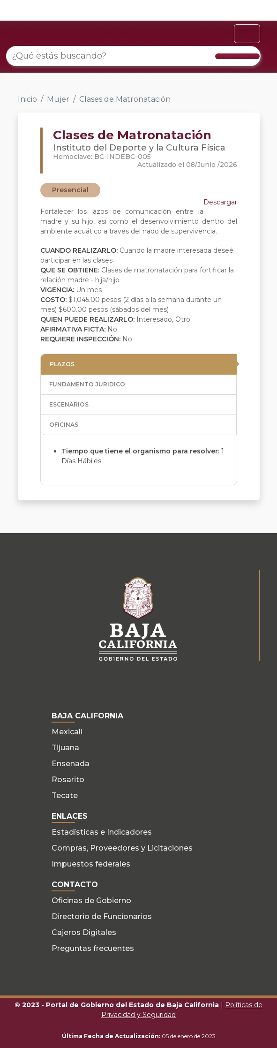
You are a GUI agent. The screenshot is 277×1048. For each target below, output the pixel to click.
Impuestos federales (91, 864)
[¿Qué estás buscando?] (133, 56)
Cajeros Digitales (84, 932)
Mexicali (67, 731)
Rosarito (68, 779)
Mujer (58, 99)
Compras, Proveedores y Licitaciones (122, 848)
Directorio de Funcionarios (102, 916)
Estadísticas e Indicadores (102, 832)
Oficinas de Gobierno (91, 900)
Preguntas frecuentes (93, 948)
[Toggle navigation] (247, 33)
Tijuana (65, 747)
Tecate (65, 795)
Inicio (27, 99)
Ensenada (71, 763)
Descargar (220, 202)
